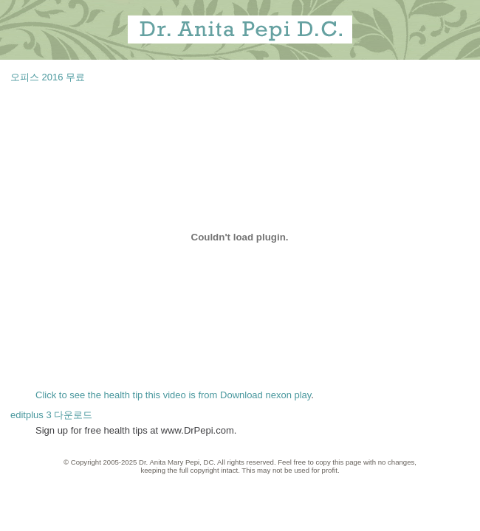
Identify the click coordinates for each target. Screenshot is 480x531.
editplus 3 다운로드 (51, 414)
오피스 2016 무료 (47, 77)
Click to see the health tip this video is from (127, 394)
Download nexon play (265, 394)
